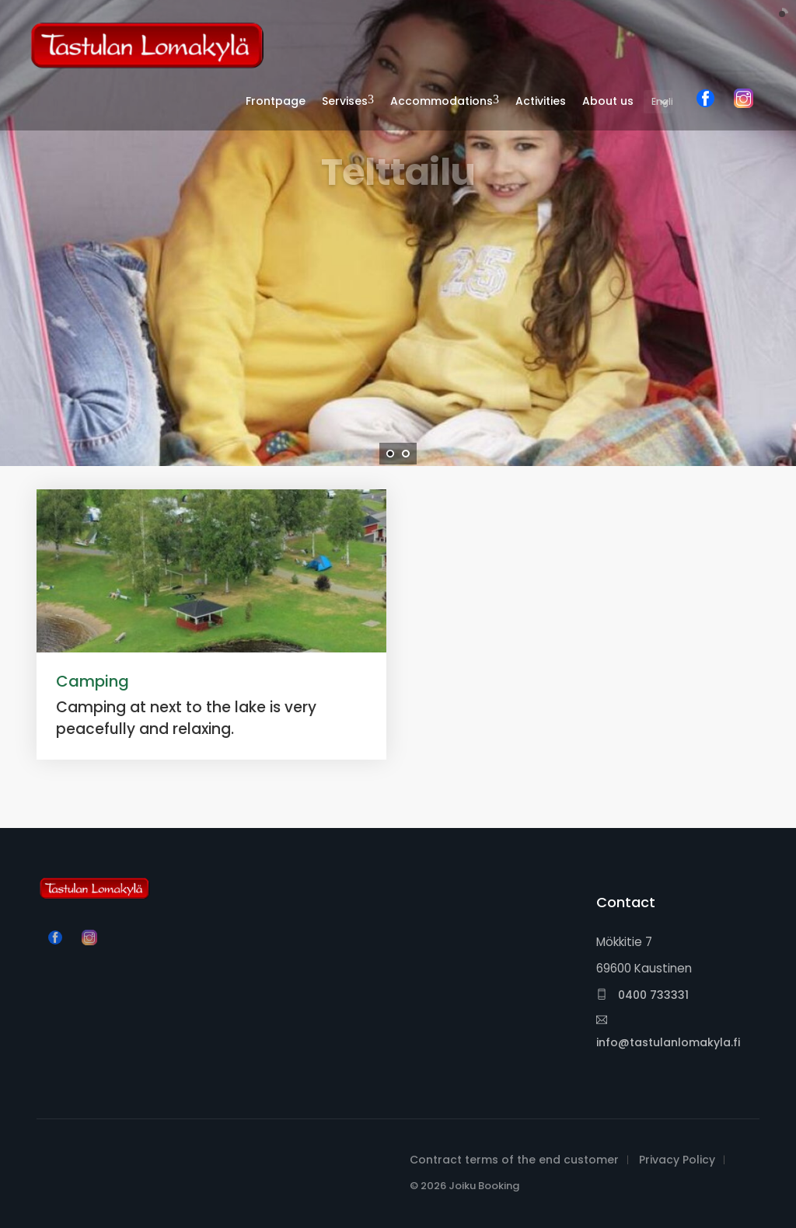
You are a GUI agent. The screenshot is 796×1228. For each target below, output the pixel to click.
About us (608, 101)
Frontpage (275, 101)
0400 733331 (642, 995)
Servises (345, 101)
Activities (540, 101)
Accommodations (441, 101)
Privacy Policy (677, 1159)
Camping (92, 681)
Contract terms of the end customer (514, 1159)
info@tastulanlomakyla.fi (668, 1032)
